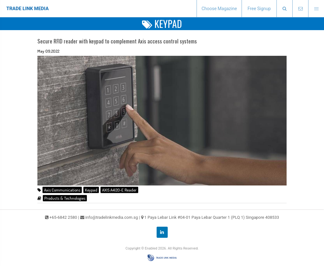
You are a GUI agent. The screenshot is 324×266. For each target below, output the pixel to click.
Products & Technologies (64, 198)
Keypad (91, 189)
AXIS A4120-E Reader (119, 189)
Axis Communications (62, 189)
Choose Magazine (219, 8)
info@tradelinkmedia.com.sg (111, 217)
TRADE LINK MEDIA (27, 8)
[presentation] (284, 8)
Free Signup (259, 8)
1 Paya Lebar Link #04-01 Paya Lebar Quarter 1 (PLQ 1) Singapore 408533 (211, 217)
